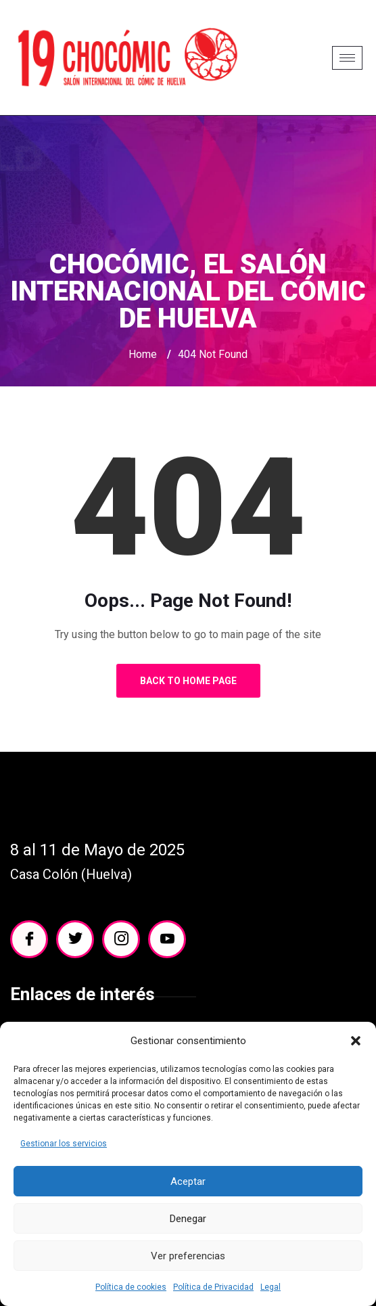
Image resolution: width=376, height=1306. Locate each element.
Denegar (188, 1219)
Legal (270, 1287)
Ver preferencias (188, 1256)
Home (142, 354)
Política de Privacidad (213, 1287)
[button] (355, 1041)
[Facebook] (29, 939)
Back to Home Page (188, 680)
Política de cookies (130, 1287)
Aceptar (188, 1181)
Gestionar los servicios (63, 1143)
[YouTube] (167, 939)
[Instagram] (121, 939)
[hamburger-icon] (347, 58)
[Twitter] (75, 939)
